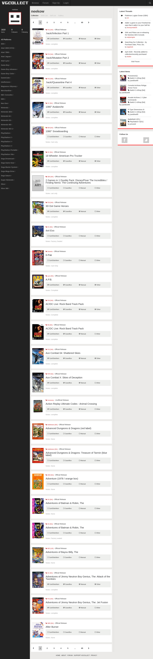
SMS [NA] (50, 623)
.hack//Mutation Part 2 (57, 58)
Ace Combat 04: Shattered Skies (63, 353)
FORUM (70, 655)
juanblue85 (134, 80)
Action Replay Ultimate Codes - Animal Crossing (71, 403)
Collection (34, 15)
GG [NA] (49, 499)
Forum (46, 3)
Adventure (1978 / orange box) (62, 478)
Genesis (49, 251)
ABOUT (63, 655)
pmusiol (133, 124)
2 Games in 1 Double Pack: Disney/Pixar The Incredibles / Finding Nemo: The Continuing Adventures (76, 181)
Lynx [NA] (49, 276)
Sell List (53, 15)
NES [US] (49, 548)
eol (128, 18)
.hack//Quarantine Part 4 (59, 82)
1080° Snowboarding (57, 131)
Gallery (60, 15)
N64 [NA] (49, 128)
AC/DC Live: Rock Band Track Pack (65, 304)
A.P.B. (49, 279)
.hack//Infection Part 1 (57, 33)
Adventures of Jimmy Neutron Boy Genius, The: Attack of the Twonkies (78, 577)
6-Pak (49, 255)
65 (82, 22)
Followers (14, 31)
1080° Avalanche (55, 106)
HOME (58, 655)
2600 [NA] (50, 475)
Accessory (50, 400)
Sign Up (56, 3)
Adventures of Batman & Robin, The (65, 503)
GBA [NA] (49, 177)
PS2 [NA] (49, 30)
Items (4, 31)
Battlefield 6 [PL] (134, 119)
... (75, 22)
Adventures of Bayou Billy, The (62, 552)
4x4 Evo (50, 230)
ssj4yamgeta (131, 37)
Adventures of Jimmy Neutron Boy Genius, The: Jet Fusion (77, 602)
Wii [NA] (49, 325)
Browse (35, 3)
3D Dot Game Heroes (57, 206)
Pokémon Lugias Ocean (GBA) (136, 15)
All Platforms (6, 40)
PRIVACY (94, 655)
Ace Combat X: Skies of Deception (64, 377)
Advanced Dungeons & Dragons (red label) (68, 428)
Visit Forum (135, 61)
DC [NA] (49, 227)
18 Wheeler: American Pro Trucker (64, 155)
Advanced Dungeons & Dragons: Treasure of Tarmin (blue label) (76, 453)
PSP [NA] (49, 374)
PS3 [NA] (49, 202)
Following (25, 31)
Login (66, 3)
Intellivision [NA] (51, 425)
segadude (130, 47)
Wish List (44, 15)
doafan (129, 56)
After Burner (52, 627)
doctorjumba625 (132, 27)
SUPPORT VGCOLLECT (82, 655)
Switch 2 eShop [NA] (136, 78)
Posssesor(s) (133, 76)
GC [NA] (49, 103)
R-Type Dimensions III (136, 110)
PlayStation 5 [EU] (135, 122)
